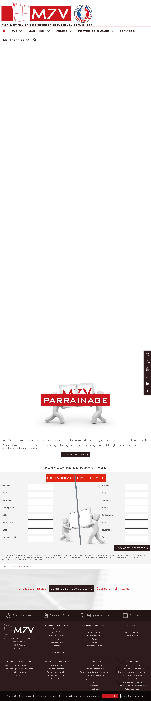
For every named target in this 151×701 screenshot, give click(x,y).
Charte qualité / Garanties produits (132, 679)
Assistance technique (94, 668)
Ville (5, 515)
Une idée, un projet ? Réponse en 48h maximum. (75, 588)
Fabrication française (132, 675)
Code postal (8, 507)
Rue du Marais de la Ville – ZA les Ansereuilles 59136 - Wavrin (19, 641)
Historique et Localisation (132, 668)
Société (6, 485)
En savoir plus (110, 696)
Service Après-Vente (94, 675)
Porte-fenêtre (57, 632)
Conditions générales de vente (19, 668)
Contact (132, 615)
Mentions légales (19, 672)
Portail (57, 649)
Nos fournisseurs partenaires (132, 685)
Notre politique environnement (132, 672)
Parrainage (94, 689)
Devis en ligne (57, 615)
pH (23, 675)
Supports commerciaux (94, 679)
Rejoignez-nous (94, 615)
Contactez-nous (19, 652)
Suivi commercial (94, 665)
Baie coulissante (56, 635)
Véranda (56, 645)
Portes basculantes (57, 675)
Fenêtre (56, 628)
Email (5, 529)
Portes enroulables (56, 665)
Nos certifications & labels (132, 682)
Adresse (7, 500)
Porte (56, 639)
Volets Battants (132, 632)
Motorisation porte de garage (57, 679)
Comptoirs (94, 682)
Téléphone (8, 522)
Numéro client (9, 537)
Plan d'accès (19, 615)
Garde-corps (57, 642)
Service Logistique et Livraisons (94, 672)
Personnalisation (56, 652)
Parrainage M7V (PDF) (74, 454)
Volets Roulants (132, 628)
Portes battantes (56, 668)
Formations (94, 685)
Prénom (105, 500)
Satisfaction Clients (132, 665)
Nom (5, 493)
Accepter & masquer (132, 696)
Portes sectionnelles (56, 672)
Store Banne (132, 635)
